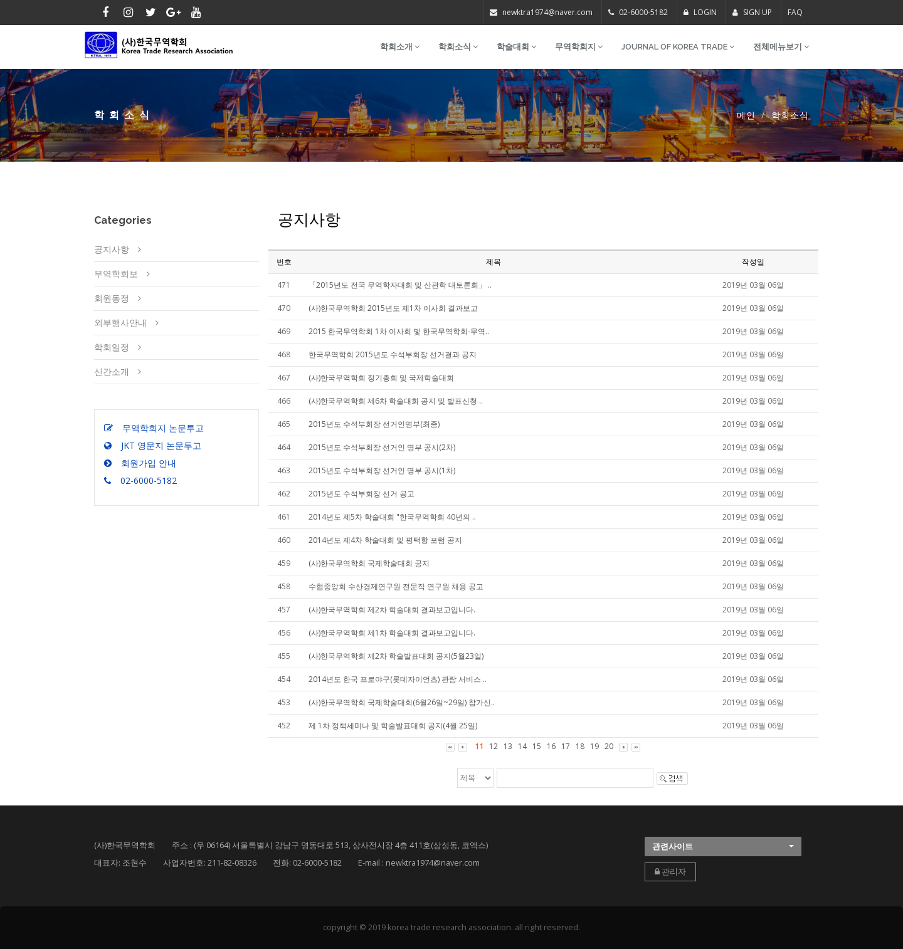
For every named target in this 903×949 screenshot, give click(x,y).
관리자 (670, 871)
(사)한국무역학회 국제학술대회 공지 (369, 563)
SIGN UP (752, 12)
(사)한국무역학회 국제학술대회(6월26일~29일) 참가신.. (402, 702)
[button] (723, 846)
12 (493, 746)
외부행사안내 (120, 322)
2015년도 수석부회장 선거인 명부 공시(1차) (382, 470)
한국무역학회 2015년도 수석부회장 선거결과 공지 (393, 354)
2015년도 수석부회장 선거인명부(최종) (374, 424)
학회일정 (111, 347)
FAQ (795, 12)
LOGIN (700, 12)
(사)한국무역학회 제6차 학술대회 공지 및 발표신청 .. (396, 401)
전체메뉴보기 (781, 46)
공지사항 (111, 249)
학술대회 (516, 46)
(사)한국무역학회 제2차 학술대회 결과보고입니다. (392, 609)
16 (551, 746)
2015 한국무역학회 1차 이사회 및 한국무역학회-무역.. (399, 331)
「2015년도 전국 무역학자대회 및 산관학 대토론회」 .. (400, 285)
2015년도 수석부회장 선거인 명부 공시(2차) (382, 447)
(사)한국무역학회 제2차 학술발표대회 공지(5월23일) (396, 656)
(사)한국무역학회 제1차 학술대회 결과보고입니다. (392, 632)
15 (536, 746)
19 (594, 746)
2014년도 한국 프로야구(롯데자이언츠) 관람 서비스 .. (398, 679)
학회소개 (400, 46)
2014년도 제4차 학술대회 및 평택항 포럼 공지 (385, 540)
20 (609, 746)
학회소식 (458, 46)
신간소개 (111, 371)
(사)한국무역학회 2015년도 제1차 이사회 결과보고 (393, 308)
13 (508, 746)
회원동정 (111, 298)
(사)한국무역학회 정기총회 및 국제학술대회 (381, 377)
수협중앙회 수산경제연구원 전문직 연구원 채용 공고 (396, 586)
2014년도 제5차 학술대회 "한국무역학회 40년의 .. (392, 516)
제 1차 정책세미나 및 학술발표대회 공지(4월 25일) (393, 725)
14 (522, 746)
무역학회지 (579, 46)
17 (565, 746)
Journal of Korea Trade (677, 46)
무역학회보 (116, 274)
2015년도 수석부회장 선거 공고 (362, 493)
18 (580, 746)
